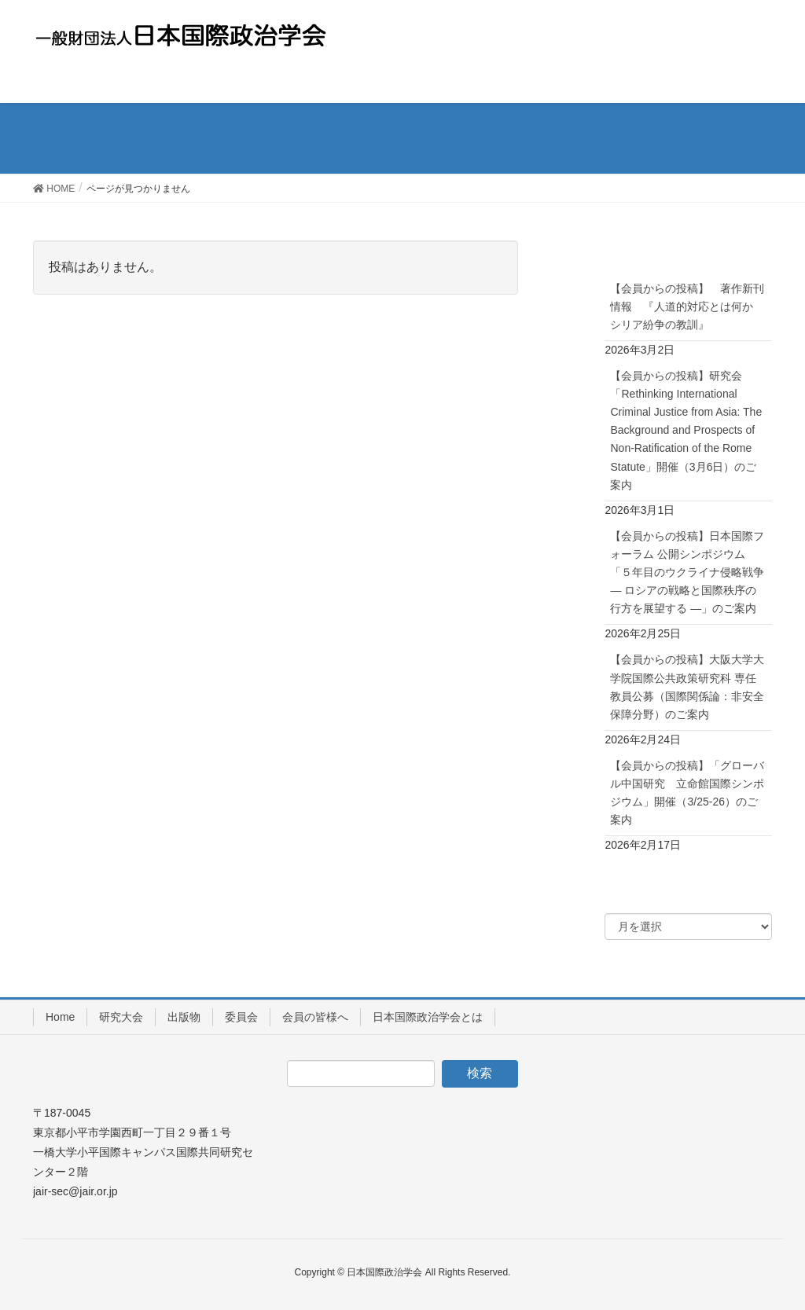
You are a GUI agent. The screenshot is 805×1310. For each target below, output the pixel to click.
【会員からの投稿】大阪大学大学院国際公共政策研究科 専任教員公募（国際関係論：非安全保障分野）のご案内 (687, 686)
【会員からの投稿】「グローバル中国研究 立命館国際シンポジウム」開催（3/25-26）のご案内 (687, 792)
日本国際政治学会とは (428, 1017)
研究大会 (121, 1017)
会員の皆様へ (315, 1017)
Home (60, 1017)
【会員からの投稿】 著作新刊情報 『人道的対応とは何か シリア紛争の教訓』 (687, 306)
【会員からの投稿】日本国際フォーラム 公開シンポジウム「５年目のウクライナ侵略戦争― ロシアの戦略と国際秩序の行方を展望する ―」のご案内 (687, 572)
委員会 (241, 1017)
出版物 (183, 1017)
